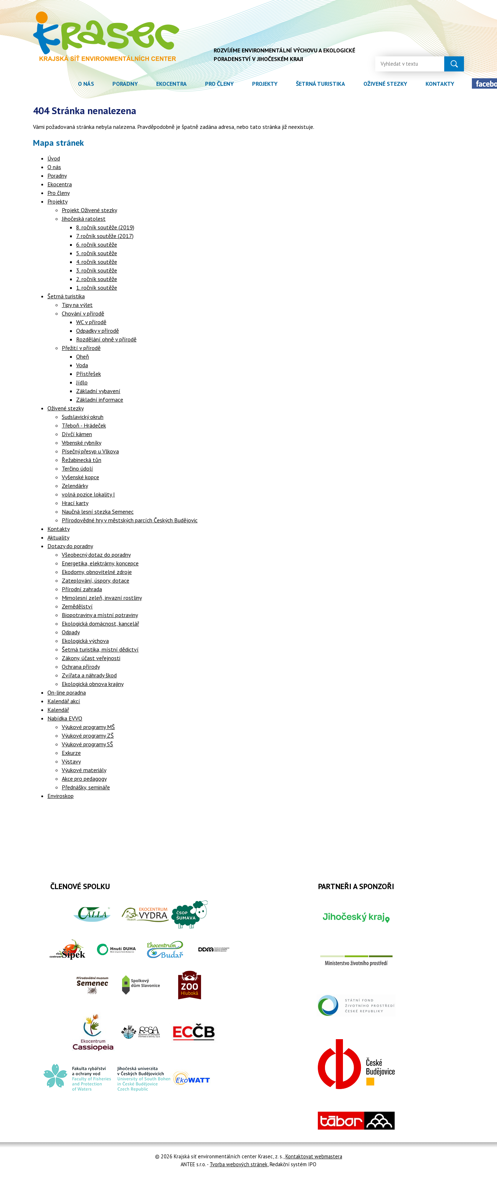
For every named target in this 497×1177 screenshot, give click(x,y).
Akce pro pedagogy (84, 778)
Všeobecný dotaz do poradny (96, 554)
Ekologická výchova (85, 640)
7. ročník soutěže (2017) (105, 235)
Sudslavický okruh (82, 416)
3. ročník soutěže (96, 270)
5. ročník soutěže (96, 253)
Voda (82, 365)
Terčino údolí (77, 468)
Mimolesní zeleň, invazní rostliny (102, 597)
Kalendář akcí (63, 701)
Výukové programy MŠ (88, 726)
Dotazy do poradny (70, 546)
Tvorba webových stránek (239, 1164)
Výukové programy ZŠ (88, 735)
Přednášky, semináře (86, 787)
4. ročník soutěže (96, 261)
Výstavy (71, 761)
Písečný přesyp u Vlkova (90, 451)
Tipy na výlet (77, 304)
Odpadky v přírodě (97, 330)
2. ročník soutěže (96, 278)
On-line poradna (66, 692)
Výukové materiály (84, 770)
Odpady (71, 632)
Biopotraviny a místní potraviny (100, 614)
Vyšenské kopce (80, 477)
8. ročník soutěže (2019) (105, 227)
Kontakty (440, 83)
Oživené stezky (385, 83)
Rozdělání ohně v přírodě (106, 339)
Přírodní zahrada (82, 589)
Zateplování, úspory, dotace (95, 580)
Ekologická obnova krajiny (93, 683)
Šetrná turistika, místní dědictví (100, 649)
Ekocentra (171, 83)
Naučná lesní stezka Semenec (98, 511)
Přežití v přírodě (81, 347)
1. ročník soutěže (96, 287)
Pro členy (219, 83)
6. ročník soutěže (96, 244)
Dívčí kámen (77, 434)
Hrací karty (75, 502)
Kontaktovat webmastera (313, 1156)
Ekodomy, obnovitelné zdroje (97, 571)
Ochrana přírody (81, 666)
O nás (86, 83)
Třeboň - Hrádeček (84, 425)
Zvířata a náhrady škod (89, 675)
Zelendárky (75, 485)
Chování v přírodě (83, 313)
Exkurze (71, 752)
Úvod (59, 83)
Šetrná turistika (320, 83)
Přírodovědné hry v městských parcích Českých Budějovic (130, 520)
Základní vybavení (98, 390)
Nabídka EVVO (64, 718)
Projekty (265, 83)
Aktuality (58, 537)
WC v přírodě (91, 322)
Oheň (82, 356)
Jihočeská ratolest (84, 218)
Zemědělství (77, 606)
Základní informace (99, 399)
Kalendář (58, 709)
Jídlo (82, 382)
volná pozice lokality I (88, 494)
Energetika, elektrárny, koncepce (100, 563)
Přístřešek (88, 373)
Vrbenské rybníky (81, 442)
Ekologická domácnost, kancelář (100, 623)
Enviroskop (60, 795)
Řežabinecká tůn (81, 459)
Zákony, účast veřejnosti (91, 658)
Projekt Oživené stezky (89, 210)
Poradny (125, 83)
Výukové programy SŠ (87, 744)
